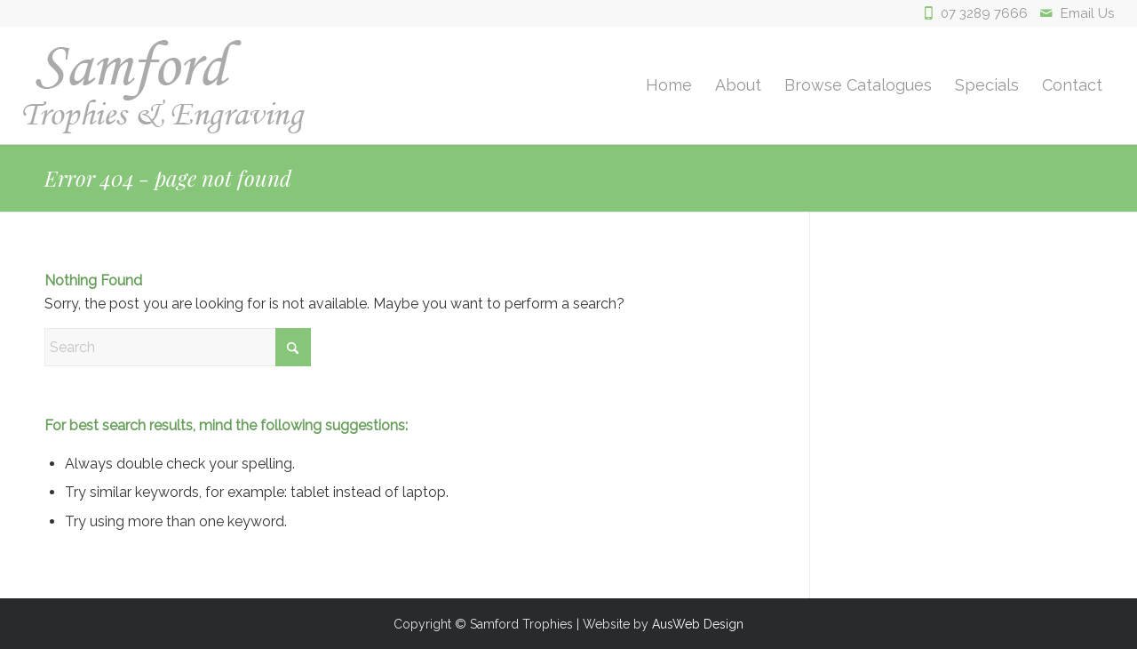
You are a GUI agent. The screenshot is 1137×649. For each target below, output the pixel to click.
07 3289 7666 (984, 13)
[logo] (164, 85)
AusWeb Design (697, 624)
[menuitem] (669, 85)
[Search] (177, 347)
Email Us (1087, 13)
